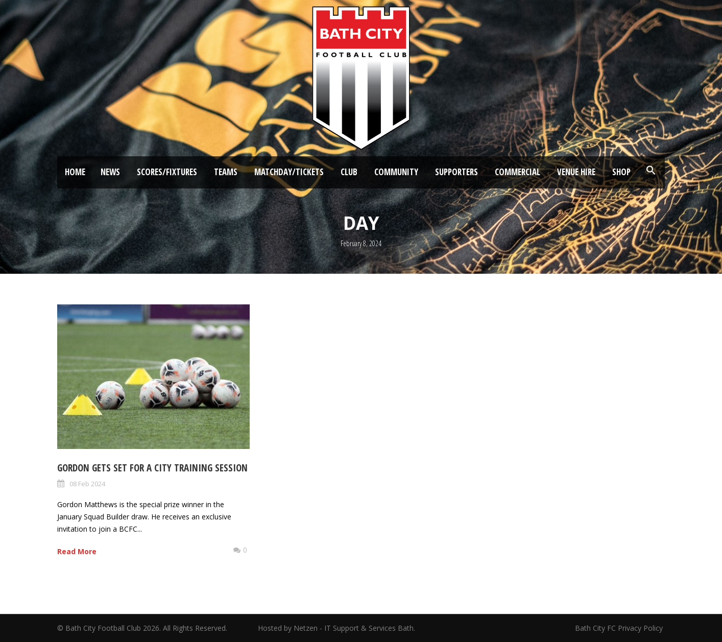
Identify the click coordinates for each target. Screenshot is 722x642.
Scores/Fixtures (167, 172)
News (110, 172)
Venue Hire (576, 172)
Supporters (456, 172)
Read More (77, 551)
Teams (225, 172)
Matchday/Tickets (289, 172)
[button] (651, 170)
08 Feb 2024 (87, 483)
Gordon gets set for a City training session (152, 467)
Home (75, 172)
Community (396, 172)
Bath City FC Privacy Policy (620, 628)
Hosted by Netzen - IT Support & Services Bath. (336, 628)
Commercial (517, 172)
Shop (621, 172)
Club (349, 172)
